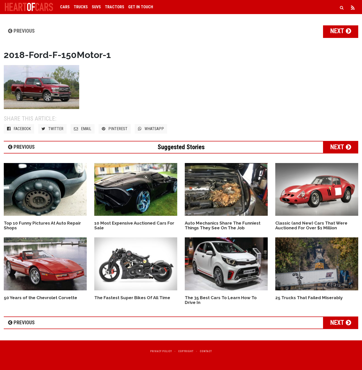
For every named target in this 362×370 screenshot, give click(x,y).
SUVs (96, 7)
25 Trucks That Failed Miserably (309, 297)
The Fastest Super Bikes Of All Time (132, 297)
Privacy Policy (161, 351)
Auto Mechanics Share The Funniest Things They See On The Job (222, 225)
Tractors (114, 7)
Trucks (81, 7)
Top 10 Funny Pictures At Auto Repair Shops (42, 225)
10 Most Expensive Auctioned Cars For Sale (134, 225)
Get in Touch (140, 7)
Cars (65, 7)
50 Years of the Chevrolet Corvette (40, 297)
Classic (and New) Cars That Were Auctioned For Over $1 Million (311, 225)
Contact (206, 351)
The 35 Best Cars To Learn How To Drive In (221, 300)
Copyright (186, 351)
